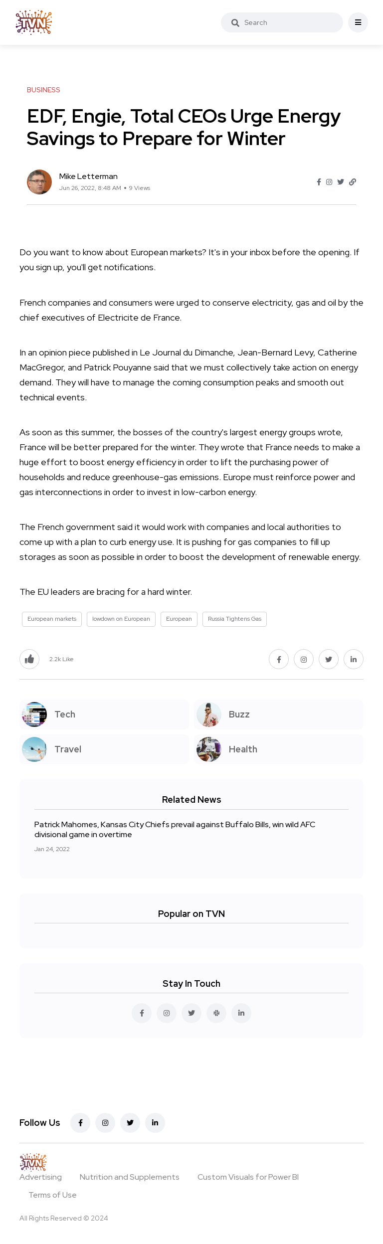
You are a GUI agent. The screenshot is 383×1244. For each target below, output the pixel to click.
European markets (51, 619)
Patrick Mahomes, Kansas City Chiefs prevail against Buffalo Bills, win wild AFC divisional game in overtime (174, 829)
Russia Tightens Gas (234, 619)
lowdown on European (121, 619)
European (179, 619)
